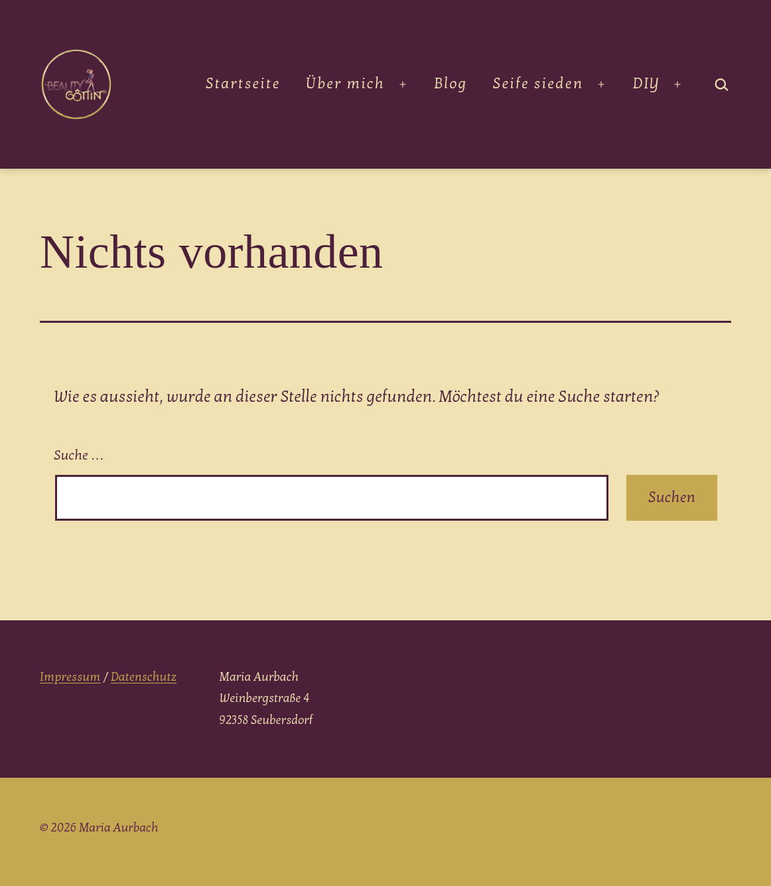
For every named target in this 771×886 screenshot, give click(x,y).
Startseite (243, 83)
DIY (646, 83)
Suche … (79, 456)
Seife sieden (538, 83)
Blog (450, 83)
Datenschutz (143, 677)
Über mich (345, 83)
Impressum (70, 677)
